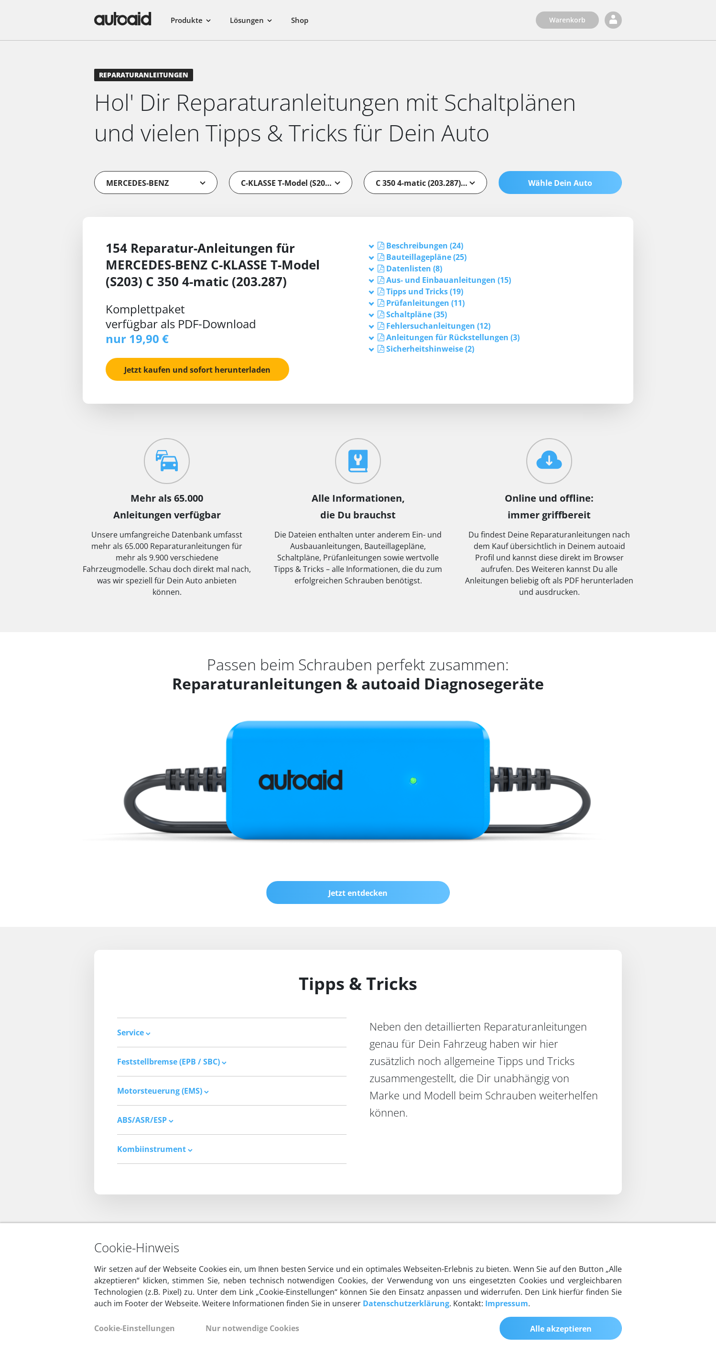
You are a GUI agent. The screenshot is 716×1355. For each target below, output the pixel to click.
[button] (424, 245)
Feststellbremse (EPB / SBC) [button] (172, 1061)
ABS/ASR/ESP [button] (145, 1120)
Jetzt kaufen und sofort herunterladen (197, 370)
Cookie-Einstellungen (134, 1328)
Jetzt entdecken (358, 893)
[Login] (613, 20)
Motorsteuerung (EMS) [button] (163, 1091)
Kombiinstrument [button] (155, 1149)
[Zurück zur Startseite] (123, 18)
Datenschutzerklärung (406, 1303)
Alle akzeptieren (561, 1328)
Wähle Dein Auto (560, 183)
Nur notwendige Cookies (252, 1328)
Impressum (506, 1303)
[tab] (489, 245)
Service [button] (134, 1032)
